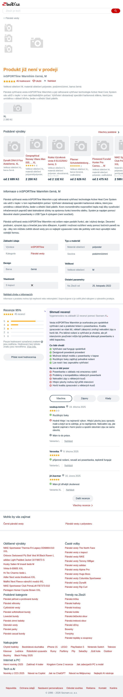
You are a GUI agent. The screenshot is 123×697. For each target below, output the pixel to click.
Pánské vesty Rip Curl (76, 587)
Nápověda (11, 688)
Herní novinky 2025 (13, 664)
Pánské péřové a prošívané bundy (20, 599)
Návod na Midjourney (80, 673)
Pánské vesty (12, 18)
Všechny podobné (109, 132)
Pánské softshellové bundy (17, 612)
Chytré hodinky (11, 647)
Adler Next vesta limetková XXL (19, 577)
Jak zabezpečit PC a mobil (90, 664)
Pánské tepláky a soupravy (78, 638)
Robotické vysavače (37, 651)
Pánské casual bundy (14, 633)
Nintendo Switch (96, 647)
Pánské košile (72, 612)
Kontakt (102, 688)
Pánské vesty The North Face (80, 548)
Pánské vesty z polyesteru (79, 524)
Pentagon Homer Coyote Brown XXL (22, 590)
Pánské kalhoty (73, 603)
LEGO (64, 647)
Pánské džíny (72, 625)
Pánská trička (72, 599)
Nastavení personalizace (50, 688)
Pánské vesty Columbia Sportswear (83, 578)
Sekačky (83, 651)
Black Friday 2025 (23, 655)
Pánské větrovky (11, 603)
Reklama (90, 688)
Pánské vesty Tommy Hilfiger (79, 561)
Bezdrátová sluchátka (33, 647)
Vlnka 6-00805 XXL (13, 568)
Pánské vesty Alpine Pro (77, 569)
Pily (73, 651)
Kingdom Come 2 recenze (60, 664)
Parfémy (64, 651)
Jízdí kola (95, 651)
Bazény (7, 655)
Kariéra (113, 688)
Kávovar (7, 651)
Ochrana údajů (27, 688)
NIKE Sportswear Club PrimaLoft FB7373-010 (26, 586)
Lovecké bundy (11, 616)
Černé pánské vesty (13, 524)
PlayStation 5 (77, 647)
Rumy (53, 651)
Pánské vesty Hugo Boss (77, 574)
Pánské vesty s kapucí (76, 552)
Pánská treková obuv (75, 621)
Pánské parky (10, 629)
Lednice (19, 651)
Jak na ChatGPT (57, 673)
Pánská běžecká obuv (76, 616)
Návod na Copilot (36, 673)
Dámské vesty (10, 625)
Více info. (31, 347)
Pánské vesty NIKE (75, 556)
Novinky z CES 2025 (13, 673)
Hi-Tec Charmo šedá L (14, 573)
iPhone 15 (52, 647)
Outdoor (108, 651)
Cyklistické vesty (11, 607)
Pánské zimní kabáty (14, 621)
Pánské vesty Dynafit (75, 582)
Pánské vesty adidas (75, 565)
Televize (111, 647)
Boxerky (69, 629)
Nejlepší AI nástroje (104, 673)
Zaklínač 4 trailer (35, 664)
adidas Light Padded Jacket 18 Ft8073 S (23, 560)
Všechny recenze (81, 505)
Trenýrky (69, 633)
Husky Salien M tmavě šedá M (18, 564)
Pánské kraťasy (73, 607)
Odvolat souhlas (74, 688)
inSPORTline (37, 247)
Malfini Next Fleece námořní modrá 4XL (23, 581)
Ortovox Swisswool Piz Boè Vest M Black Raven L (28, 555)
